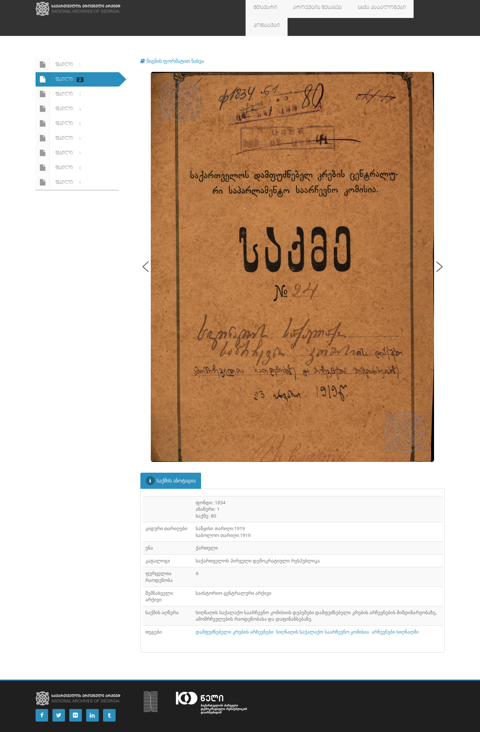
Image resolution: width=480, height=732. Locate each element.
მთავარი (262, 9)
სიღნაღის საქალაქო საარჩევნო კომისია (322, 614)
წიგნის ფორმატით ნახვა (172, 43)
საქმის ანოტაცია (171, 462)
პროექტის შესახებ (307, 9)
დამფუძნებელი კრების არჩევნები (235, 614)
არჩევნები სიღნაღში (395, 614)
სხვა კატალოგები (364, 9)
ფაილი (60, 47)
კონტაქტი (409, 9)
